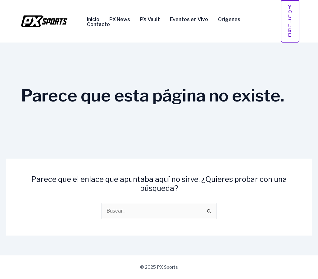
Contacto (98, 24)
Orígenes (229, 19)
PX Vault (150, 19)
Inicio (93, 19)
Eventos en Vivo (189, 19)
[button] (290, 21)
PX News (119, 19)
